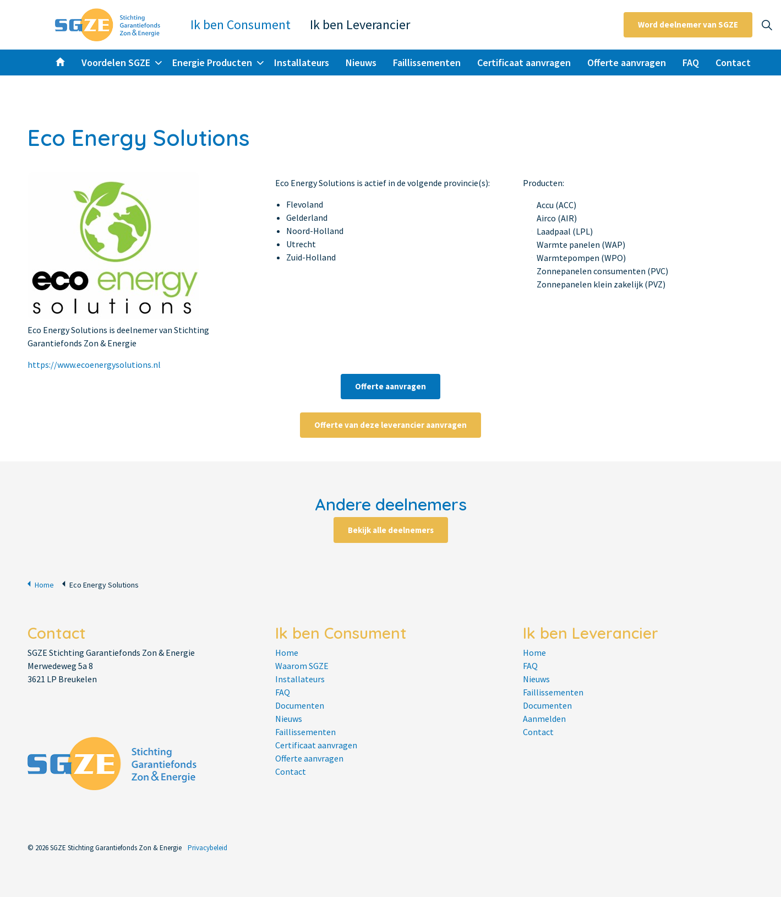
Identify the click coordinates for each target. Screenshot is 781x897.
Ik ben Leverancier (360, 24)
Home (41, 584)
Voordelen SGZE (115, 62)
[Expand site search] (767, 25)
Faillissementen (427, 62)
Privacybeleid (207, 847)
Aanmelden (544, 718)
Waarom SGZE (302, 665)
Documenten (299, 705)
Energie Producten (212, 62)
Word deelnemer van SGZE (688, 24)
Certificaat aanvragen (524, 62)
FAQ (690, 62)
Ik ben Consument (240, 24)
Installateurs (301, 62)
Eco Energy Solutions (100, 584)
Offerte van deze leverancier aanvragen (390, 425)
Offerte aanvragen (626, 62)
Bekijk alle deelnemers (391, 529)
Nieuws (361, 62)
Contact (733, 62)
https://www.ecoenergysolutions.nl (94, 364)
